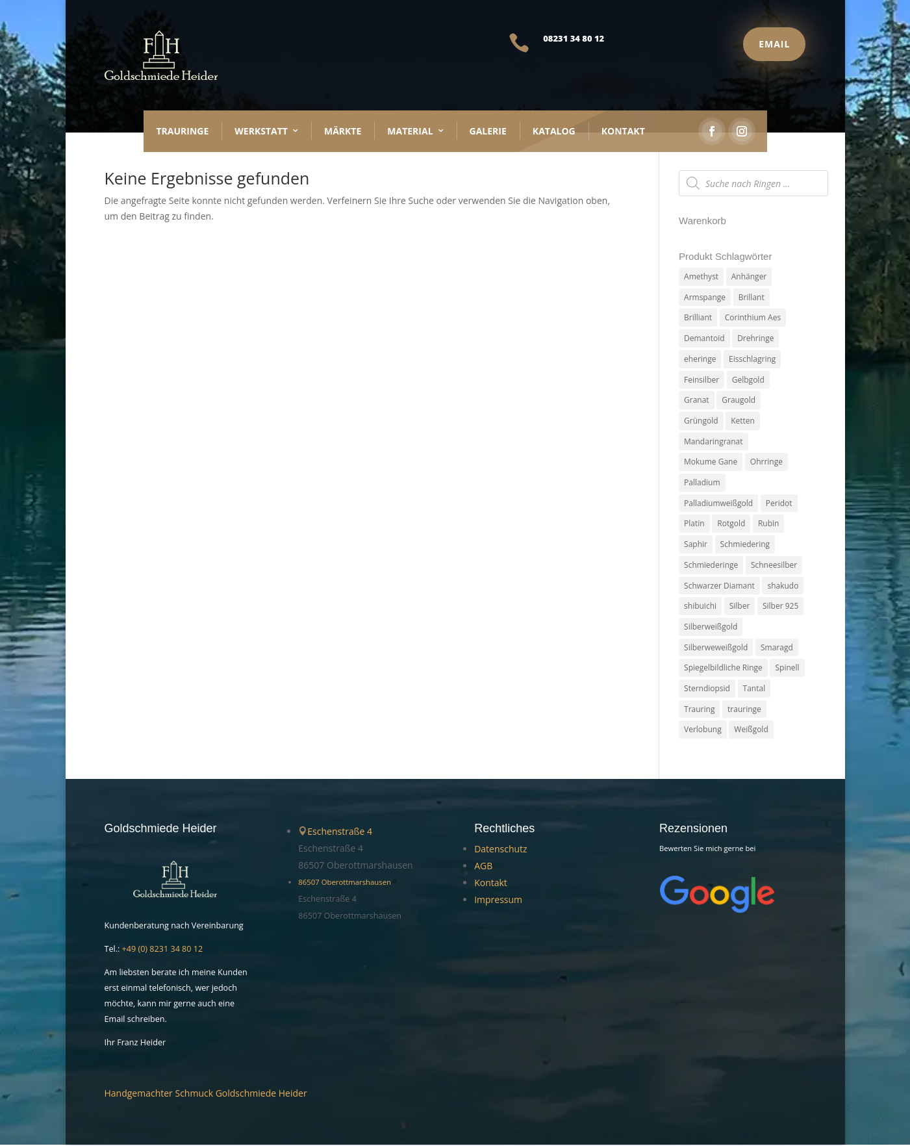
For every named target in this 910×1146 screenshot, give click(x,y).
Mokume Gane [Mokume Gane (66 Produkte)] (710, 462)
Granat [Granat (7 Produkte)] (696, 400)
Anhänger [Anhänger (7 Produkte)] (749, 276)
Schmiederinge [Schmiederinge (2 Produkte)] (711, 565)
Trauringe (183, 131)
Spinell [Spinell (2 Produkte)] (787, 668)
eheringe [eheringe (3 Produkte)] (700, 358)
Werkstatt (261, 131)
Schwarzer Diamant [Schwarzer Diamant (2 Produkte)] (719, 586)
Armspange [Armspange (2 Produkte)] (705, 297)
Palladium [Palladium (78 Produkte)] (702, 483)
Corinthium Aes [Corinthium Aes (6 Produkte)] (753, 318)
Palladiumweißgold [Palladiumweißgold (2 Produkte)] (718, 503)
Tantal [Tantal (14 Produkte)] (754, 689)
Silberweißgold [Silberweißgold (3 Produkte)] (710, 627)
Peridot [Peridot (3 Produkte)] (779, 503)
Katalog (554, 131)
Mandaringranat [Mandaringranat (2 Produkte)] (713, 441)
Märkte (342, 131)
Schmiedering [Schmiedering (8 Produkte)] (745, 544)
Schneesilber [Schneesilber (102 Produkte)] (774, 565)
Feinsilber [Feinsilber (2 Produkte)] (701, 379)
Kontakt (623, 131)
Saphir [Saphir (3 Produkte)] (695, 544)
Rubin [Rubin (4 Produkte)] (768, 524)
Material (410, 131)
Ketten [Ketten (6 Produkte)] (743, 421)
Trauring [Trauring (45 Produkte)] (699, 710)
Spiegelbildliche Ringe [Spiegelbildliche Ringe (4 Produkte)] (723, 668)
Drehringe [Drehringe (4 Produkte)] (755, 338)
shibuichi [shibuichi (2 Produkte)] (700, 607)
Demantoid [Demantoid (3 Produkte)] (704, 338)
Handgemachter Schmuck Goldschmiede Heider (206, 1094)
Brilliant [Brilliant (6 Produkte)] (698, 318)
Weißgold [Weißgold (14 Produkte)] (751, 731)
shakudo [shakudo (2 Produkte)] (782, 586)
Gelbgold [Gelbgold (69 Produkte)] (748, 379)
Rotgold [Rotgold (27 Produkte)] (731, 524)
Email (774, 44)
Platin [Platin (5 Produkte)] (694, 524)
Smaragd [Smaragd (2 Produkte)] (777, 648)
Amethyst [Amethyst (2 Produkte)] (701, 276)
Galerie (488, 131)
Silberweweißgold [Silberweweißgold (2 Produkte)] (716, 648)
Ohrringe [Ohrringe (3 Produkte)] (766, 462)
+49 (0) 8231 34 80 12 (162, 950)
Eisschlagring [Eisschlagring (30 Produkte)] (752, 358)
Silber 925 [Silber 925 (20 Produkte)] (780, 607)
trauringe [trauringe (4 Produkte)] (744, 710)
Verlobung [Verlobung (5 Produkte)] (703, 731)
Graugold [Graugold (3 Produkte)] (738, 400)
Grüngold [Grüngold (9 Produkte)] (701, 421)
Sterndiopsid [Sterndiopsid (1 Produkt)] (707, 689)
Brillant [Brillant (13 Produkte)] (752, 297)
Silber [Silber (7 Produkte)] (739, 607)
